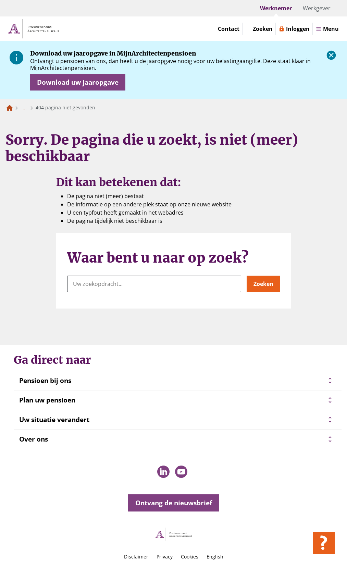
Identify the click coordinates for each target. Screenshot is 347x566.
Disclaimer (136, 556)
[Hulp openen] (324, 543)
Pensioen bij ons (45, 380)
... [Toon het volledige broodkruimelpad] (25, 107)
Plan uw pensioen (47, 400)
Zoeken (263, 284)
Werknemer (276, 8)
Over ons (33, 439)
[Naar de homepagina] (9, 108)
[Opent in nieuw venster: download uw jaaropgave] (77, 82)
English (215, 556)
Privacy (165, 556)
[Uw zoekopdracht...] (154, 284)
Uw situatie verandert (54, 419)
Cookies (189, 556)
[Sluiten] (331, 55)
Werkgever (317, 8)
